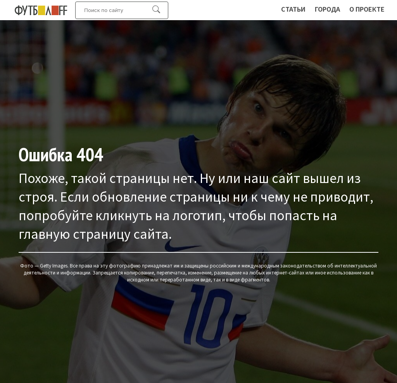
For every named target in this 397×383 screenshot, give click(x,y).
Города (327, 9)
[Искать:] (117, 10)
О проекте (367, 9)
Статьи (293, 9)
